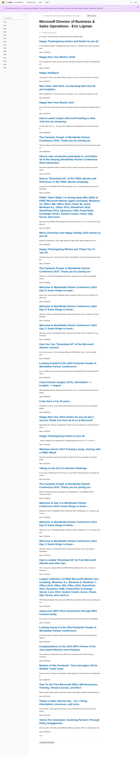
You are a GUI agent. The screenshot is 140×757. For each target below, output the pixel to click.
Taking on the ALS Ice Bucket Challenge (63, 468)
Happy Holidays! (49, 72)
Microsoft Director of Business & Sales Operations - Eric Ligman (62, 16)
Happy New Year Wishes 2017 (56, 102)
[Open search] (131, 2)
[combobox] (14, 18)
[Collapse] (26, 14)
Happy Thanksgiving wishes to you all (61, 436)
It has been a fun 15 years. (54, 401)
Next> (41, 735)
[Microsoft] (3, 2)
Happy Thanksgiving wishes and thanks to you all (68, 41)
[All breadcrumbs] (40, 15)
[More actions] (99, 15)
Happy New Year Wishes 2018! (57, 57)
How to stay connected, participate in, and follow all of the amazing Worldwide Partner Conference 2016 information (68, 159)
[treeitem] (14, 22)
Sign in (136, 2)
